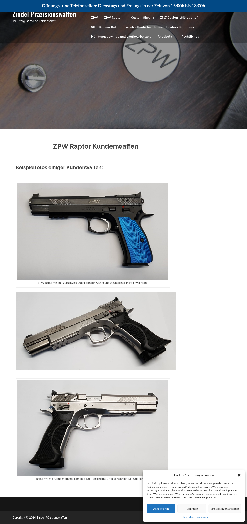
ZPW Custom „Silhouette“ (179, 17)
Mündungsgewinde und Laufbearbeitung (121, 36)
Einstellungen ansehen (224, 508)
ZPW (94, 17)
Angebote (165, 36)
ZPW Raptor (113, 17)
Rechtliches (190, 36)
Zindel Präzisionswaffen (44, 14)
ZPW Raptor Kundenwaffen (95, 146)
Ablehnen (192, 508)
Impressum (202, 516)
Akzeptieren (161, 508)
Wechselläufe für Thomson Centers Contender (160, 27)
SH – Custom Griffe (105, 27)
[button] (239, 475)
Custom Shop (141, 17)
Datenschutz (188, 516)
